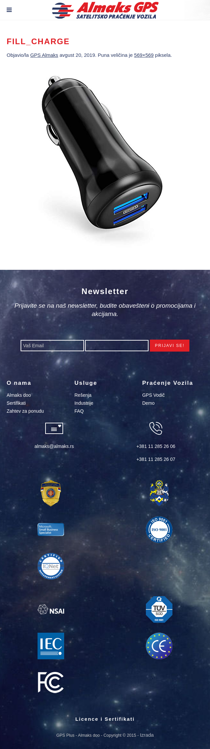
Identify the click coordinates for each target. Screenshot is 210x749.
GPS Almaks (44, 55)
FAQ (79, 411)
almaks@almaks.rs (54, 446)
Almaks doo (19, 395)
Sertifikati (16, 403)
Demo (148, 403)
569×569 (144, 55)
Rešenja (82, 395)
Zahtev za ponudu (25, 411)
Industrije (83, 403)
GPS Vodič (153, 395)
